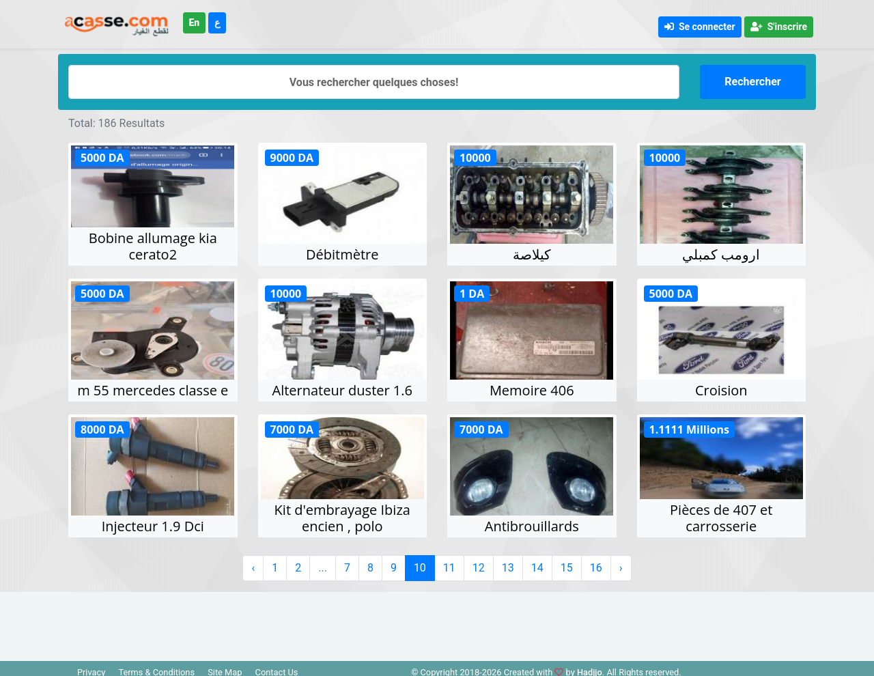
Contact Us (276, 667)
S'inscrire (778, 26)
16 (596, 562)
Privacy (91, 667)
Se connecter (699, 26)
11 (449, 562)
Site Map (225, 667)
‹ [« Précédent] (253, 562)
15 (567, 562)
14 (537, 562)
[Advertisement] (437, 617)
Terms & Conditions (156, 667)
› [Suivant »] (621, 562)
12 (479, 562)
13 (508, 562)
